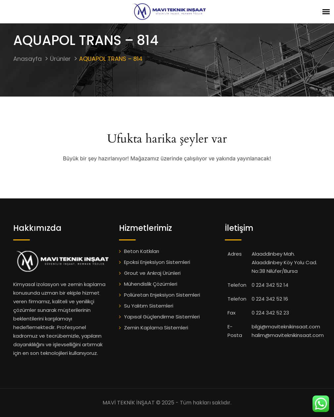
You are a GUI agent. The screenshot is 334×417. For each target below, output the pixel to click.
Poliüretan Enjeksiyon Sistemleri (162, 294)
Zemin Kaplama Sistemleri (156, 327)
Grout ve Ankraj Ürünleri (152, 273)
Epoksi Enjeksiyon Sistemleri (157, 262)
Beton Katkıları (141, 251)
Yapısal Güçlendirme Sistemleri (162, 316)
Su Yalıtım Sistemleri (148, 305)
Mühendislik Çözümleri (150, 283)
